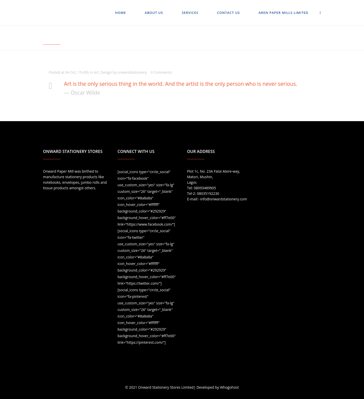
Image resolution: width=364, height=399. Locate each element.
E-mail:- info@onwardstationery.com (217, 199)
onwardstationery (132, 72)
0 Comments (161, 72)
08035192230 (208, 193)
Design (106, 72)
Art (96, 72)
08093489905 (205, 187)
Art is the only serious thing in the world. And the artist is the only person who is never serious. (180, 83)
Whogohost (229, 387)
